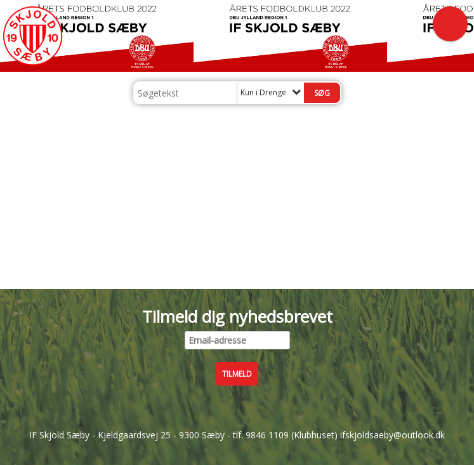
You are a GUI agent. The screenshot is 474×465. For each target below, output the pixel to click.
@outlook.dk (419, 435)
